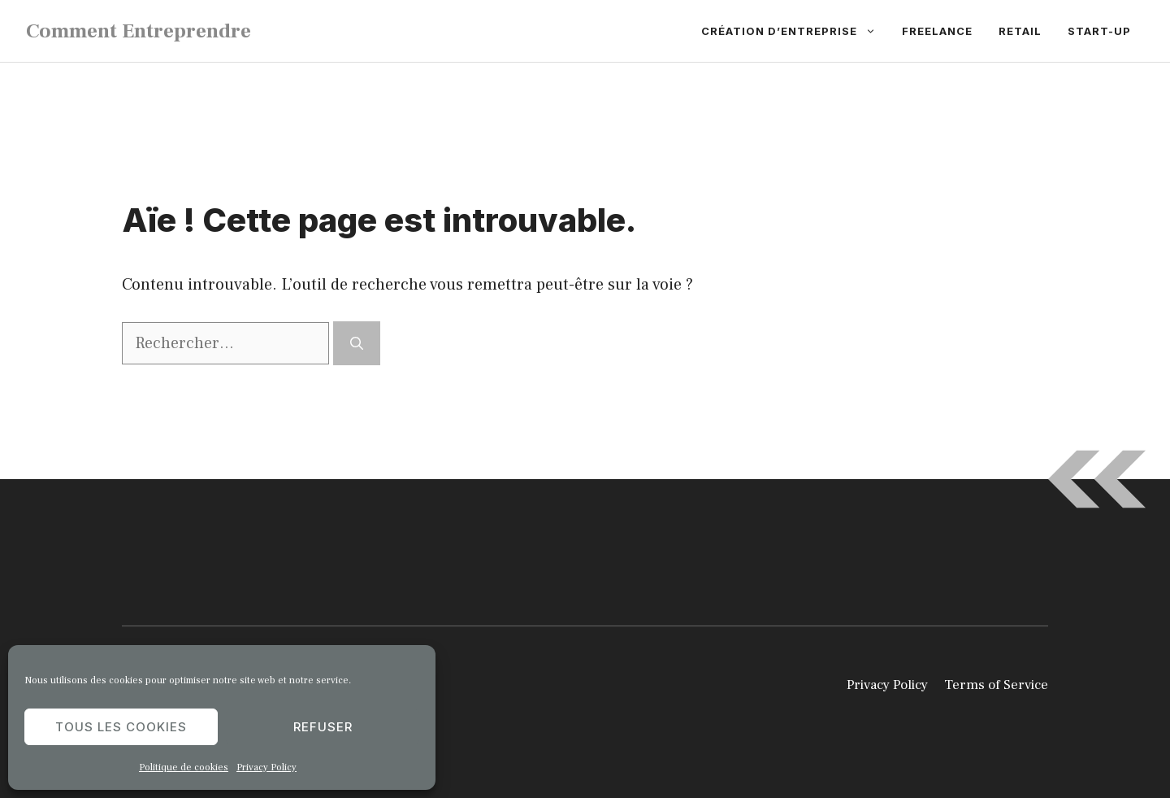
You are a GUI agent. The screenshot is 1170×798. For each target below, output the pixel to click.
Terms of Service (996, 685)
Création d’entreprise (795, 31)
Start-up (1099, 30)
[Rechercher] (356, 343)
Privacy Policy (266, 767)
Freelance (937, 30)
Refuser (323, 727)
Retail (1020, 30)
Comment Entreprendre (138, 31)
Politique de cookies (183, 767)
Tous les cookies (121, 727)
